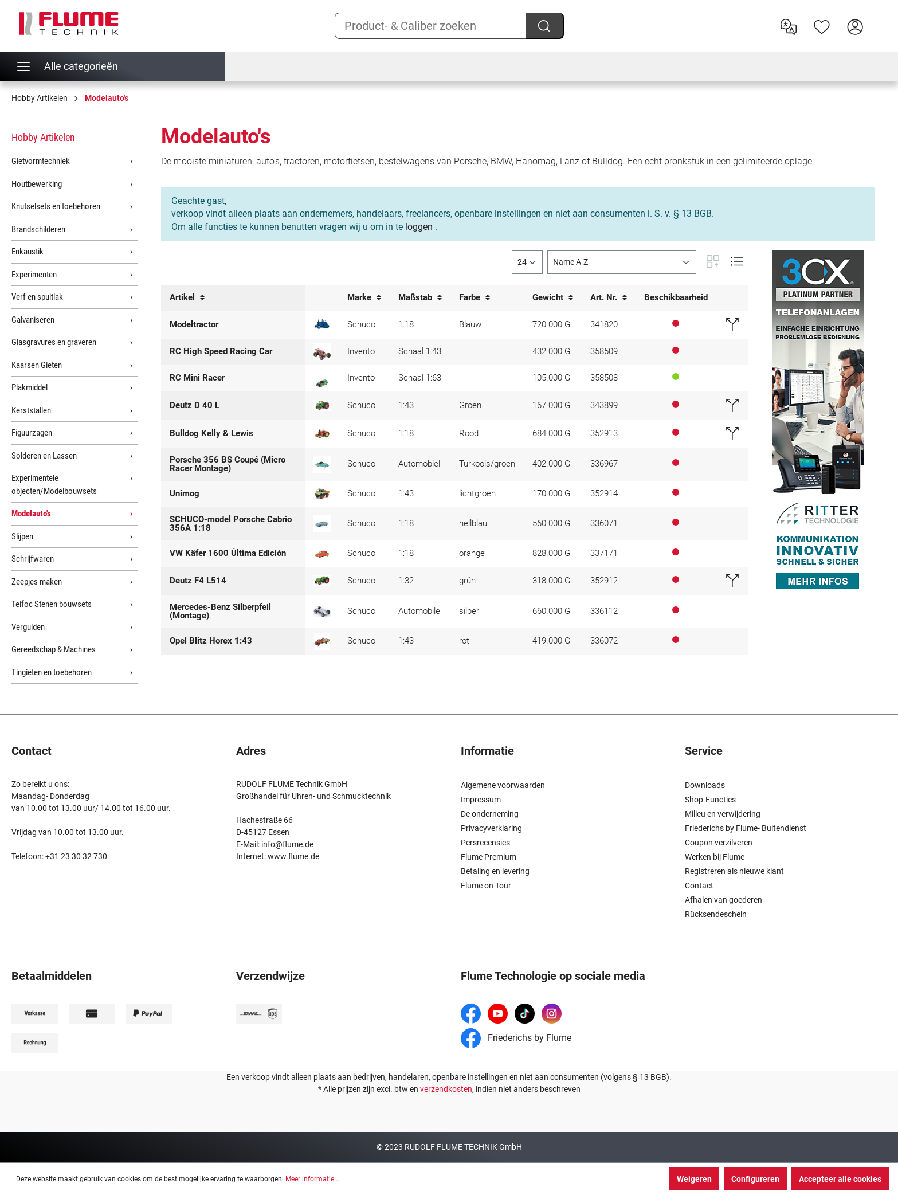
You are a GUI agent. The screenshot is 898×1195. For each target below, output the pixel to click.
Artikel (187, 297)
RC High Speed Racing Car (221, 351)
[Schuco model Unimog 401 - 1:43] (322, 494)
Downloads (705, 785)
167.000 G (551, 405)
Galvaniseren (32, 320)
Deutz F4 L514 (198, 580)
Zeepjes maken (36, 582)
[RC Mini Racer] (322, 378)
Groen (470, 405)
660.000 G (551, 611)
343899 (604, 405)
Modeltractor (194, 324)
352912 (604, 580)
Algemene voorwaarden (503, 785)
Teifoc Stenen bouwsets (51, 604)
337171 (604, 553)
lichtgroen (477, 493)
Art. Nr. (608, 297)
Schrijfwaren (32, 559)
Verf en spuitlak (37, 297)
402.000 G (551, 464)
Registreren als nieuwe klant (734, 871)
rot (464, 641)
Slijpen (22, 536)
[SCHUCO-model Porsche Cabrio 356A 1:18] (322, 523)
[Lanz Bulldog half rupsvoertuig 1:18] (322, 324)
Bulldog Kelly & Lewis (211, 433)
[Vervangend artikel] (732, 324)
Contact (699, 885)
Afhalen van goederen (723, 899)
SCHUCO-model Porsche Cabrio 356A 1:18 (231, 523)
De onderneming (490, 813)
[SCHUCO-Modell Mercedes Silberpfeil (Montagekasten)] (322, 611)
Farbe (474, 297)
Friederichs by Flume (516, 1037)
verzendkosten (446, 1089)
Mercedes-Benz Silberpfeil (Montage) (220, 611)
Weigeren (694, 1179)
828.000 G (551, 553)
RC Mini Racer (197, 378)
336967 (604, 464)
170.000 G (551, 493)
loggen (419, 226)
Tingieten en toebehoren (51, 672)
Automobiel (419, 464)
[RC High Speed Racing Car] (322, 351)
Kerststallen (31, 410)
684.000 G (551, 433)
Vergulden (28, 627)
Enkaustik (27, 251)
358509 (604, 351)
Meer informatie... (312, 1179)
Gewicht (552, 297)
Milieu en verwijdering (722, 813)
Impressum (481, 799)
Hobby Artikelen (43, 137)
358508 (604, 378)
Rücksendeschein (716, 914)
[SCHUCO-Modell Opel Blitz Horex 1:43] (322, 641)
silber (469, 611)
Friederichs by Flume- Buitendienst (745, 828)
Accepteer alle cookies (840, 1179)
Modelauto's (31, 513)
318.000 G (551, 580)
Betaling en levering (495, 871)
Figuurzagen (31, 433)
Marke (364, 297)
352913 (604, 433)
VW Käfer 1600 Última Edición (228, 553)
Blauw (470, 324)
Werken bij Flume (714, 856)
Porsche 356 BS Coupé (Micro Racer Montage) (227, 464)
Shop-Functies (710, 799)
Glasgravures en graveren (53, 342)
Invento (361, 351)
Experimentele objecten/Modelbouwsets (54, 484)
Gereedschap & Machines (53, 649)
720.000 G (551, 324)
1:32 (406, 580)
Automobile (419, 611)
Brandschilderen (38, 229)
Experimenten (34, 274)
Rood (469, 433)
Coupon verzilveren (718, 842)
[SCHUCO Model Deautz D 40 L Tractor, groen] (322, 405)
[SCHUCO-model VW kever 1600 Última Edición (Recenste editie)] (322, 553)
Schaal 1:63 (419, 378)
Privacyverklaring (491, 828)
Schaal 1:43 (419, 351)
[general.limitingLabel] (527, 262)
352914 (604, 493)
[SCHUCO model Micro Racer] (322, 464)
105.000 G (551, 378)
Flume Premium (488, 856)
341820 (604, 324)
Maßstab (420, 297)
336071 (604, 523)
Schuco (361, 324)
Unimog (184, 493)
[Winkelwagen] (879, 17)
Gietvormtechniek (40, 161)
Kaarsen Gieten (36, 365)
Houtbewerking (36, 184)
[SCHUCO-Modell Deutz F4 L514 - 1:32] (322, 580)
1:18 (406, 324)
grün (467, 580)
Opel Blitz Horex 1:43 (211, 641)
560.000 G (551, 523)
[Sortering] (621, 262)
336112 (604, 611)
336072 (604, 641)
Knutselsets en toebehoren (55, 206)
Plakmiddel (29, 387)
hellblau (473, 523)
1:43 (406, 405)
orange (472, 553)
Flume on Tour (486, 885)
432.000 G (551, 351)
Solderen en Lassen (44, 455)
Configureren (755, 1179)
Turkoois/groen (487, 464)
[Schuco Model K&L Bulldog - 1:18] (322, 433)
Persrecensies (485, 842)
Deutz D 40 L (194, 405)
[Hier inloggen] (855, 25)
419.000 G (551, 641)
